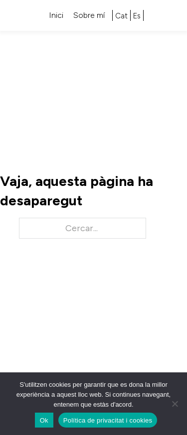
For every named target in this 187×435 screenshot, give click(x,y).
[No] (175, 404)
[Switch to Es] (137, 16)
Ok (44, 420)
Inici (56, 15)
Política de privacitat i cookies (108, 420)
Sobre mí (89, 15)
